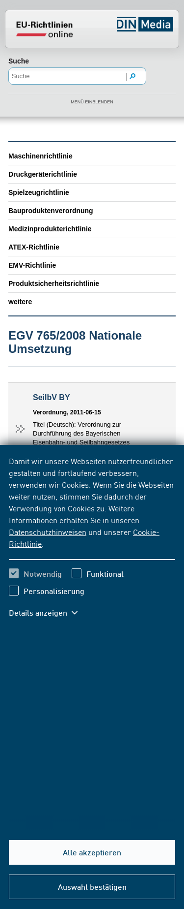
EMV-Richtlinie (32, 265)
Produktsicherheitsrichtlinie (53, 283)
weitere (20, 302)
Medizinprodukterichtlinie (50, 229)
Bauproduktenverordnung (50, 211)
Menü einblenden (92, 101)
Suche (18, 61)
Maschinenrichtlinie (40, 156)
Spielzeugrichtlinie (38, 192)
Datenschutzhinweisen (47, 531)
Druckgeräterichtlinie (42, 174)
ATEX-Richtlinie (33, 247)
